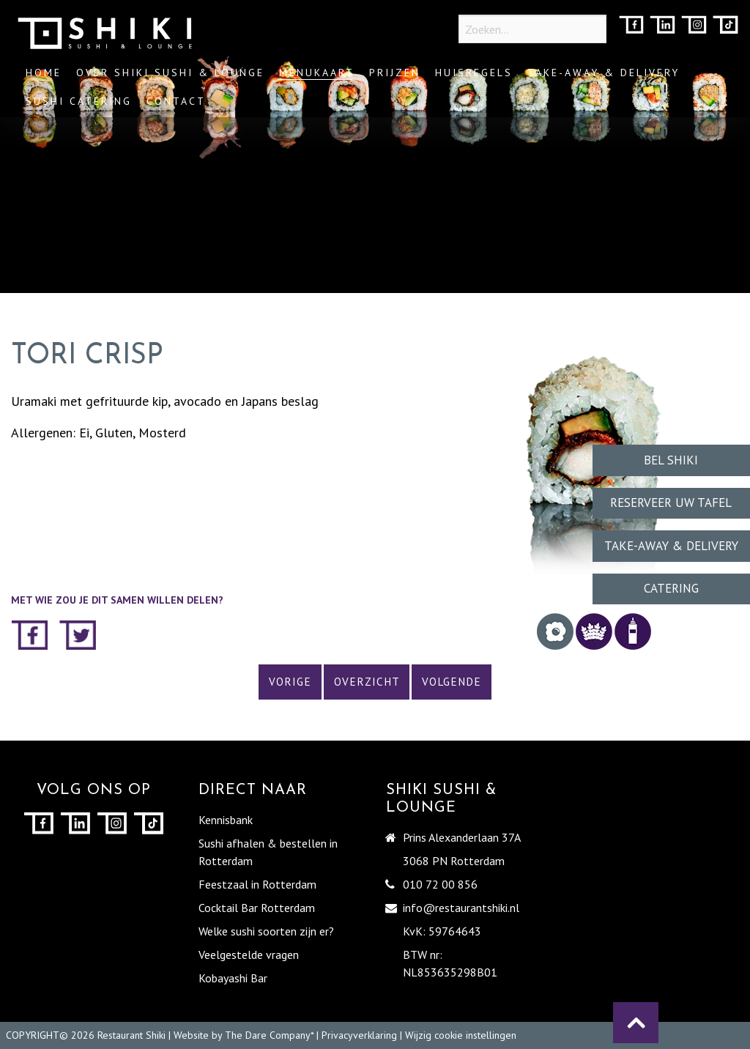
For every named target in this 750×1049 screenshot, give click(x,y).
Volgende (451, 682)
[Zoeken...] (532, 29)
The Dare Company (268, 1035)
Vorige (290, 682)
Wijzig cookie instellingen (460, 1035)
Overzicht (367, 682)
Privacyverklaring (359, 1035)
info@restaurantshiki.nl (461, 907)
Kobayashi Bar (232, 978)
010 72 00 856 (440, 884)
